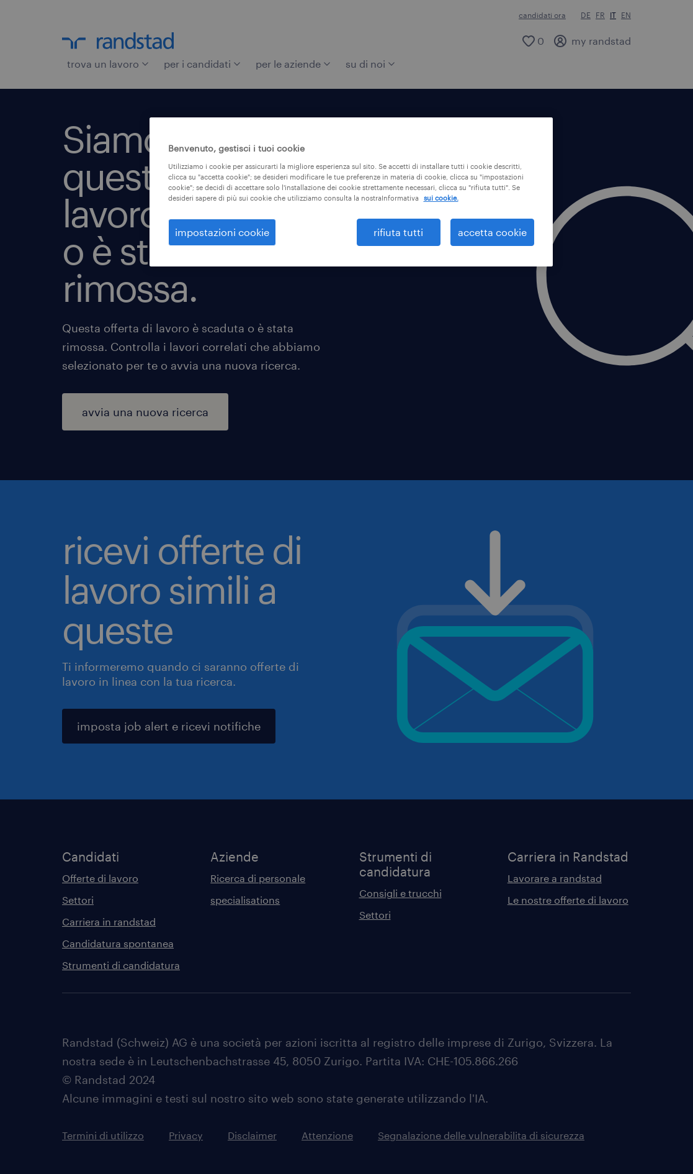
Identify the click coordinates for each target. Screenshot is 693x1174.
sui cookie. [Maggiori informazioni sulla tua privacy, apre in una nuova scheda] (441, 198)
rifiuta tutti (398, 232)
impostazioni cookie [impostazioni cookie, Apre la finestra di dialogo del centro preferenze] (222, 232)
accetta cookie (492, 232)
